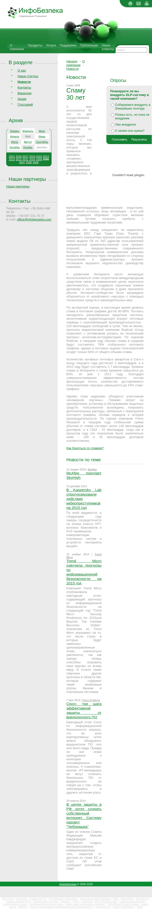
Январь (14, 131)
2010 (32, 159)
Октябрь (14, 147)
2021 (12, 156)
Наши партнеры (27, 179)
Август (28, 141)
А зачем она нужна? (129, 130)
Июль (14, 141)
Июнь (41, 136)
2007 (22, 162)
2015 (39, 156)
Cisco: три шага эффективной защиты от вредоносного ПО (83, 710)
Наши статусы (28, 76)
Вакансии (24, 93)
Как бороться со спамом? (85, 448)
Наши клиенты (108, 47)
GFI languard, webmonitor (63, 898)
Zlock (76, 901)
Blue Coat (8, 898)
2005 (35, 162)
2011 (25, 159)
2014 (46, 156)
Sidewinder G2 (38, 898)
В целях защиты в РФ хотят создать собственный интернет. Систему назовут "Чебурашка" (83, 815)
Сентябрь (42, 141)
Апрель (14, 136)
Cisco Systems (91, 700)
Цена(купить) (103, 907)
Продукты (35, 45)
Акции (22, 99)
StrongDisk (127, 898)
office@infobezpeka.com (34, 219)
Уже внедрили (125, 124)
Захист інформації (124, 907)
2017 (25, 156)
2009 (39, 159)
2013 (12, 159)
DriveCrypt (142, 898)
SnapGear (22, 898)
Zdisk (116, 898)
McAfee (92, 469)
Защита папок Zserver (46, 901)
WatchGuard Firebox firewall (124, 904)
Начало (71, 61)
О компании (17, 47)
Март (42, 131)
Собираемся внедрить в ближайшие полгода (132, 106)
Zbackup (66, 901)
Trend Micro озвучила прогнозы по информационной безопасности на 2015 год (83, 572)
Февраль (28, 131)
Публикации (89, 45)
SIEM (140, 907)
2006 (29, 162)
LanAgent (87, 901)
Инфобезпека (67, 884)
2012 (18, 159)
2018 (18, 156)
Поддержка (68, 45)
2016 (32, 156)
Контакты (24, 87)
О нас (22, 70)
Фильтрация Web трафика (95, 898)
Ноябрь (28, 147)
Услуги (51, 45)
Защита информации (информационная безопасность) (62, 907)
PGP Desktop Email (106, 901)
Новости (72, 69)
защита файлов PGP (19, 901)
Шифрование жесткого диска (47, 904)
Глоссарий (25, 104)
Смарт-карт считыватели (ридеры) (86, 904)
